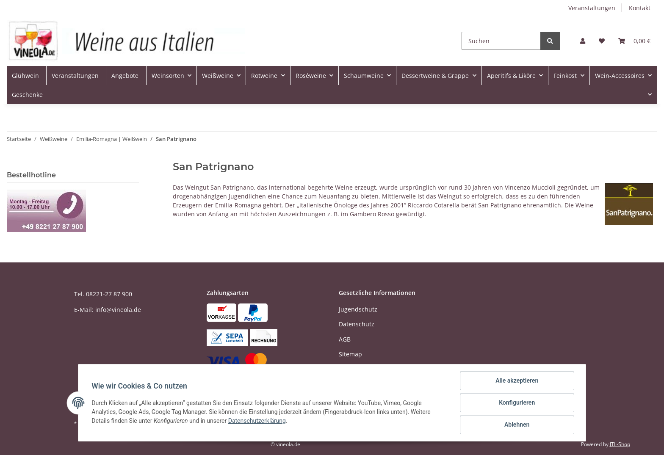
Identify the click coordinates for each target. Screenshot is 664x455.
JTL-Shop (620, 444)
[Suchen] (501, 41)
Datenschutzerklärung (257, 420)
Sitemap (350, 354)
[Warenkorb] (634, 40)
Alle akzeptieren (516, 381)
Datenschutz (356, 324)
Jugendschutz (358, 309)
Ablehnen (516, 425)
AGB (345, 339)
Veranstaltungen (591, 8)
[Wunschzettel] (601, 40)
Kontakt (639, 8)
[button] (582, 40)
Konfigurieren (516, 403)
